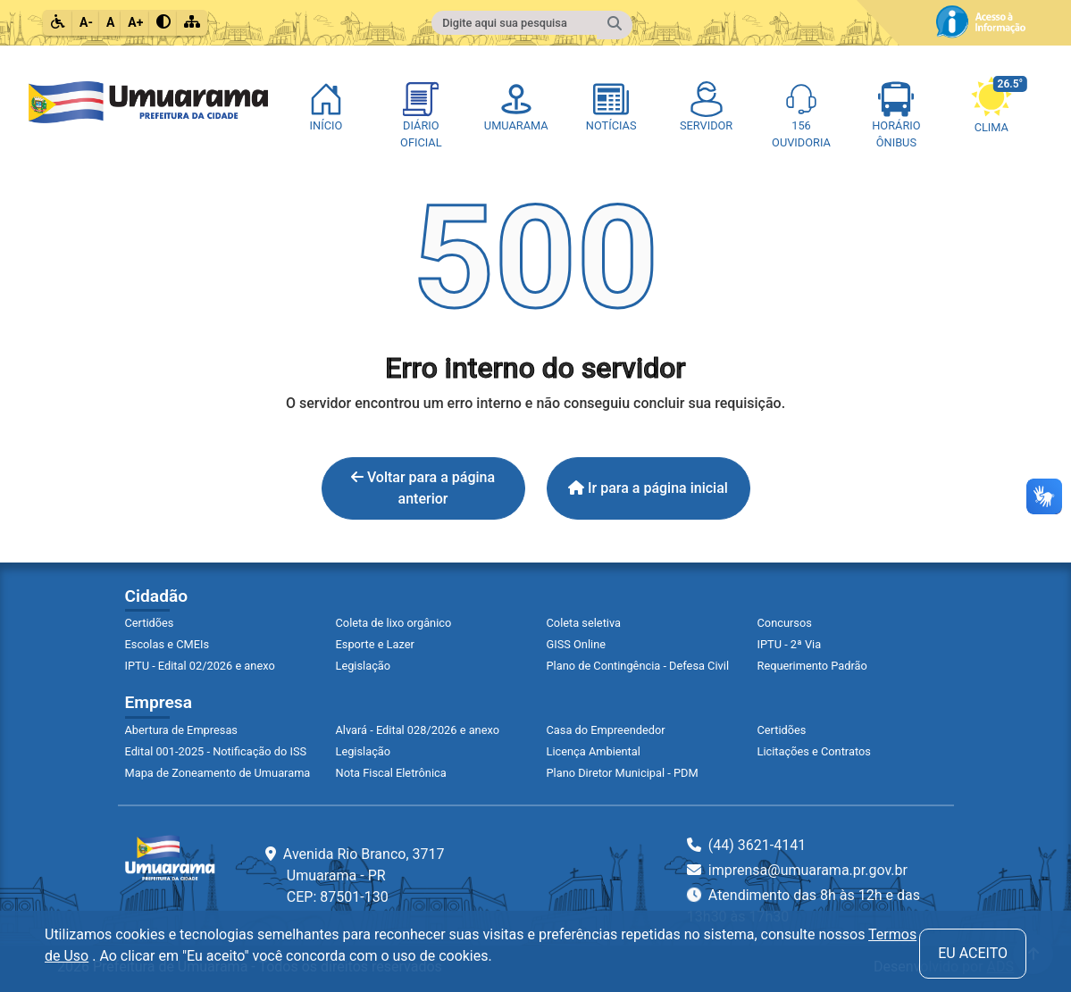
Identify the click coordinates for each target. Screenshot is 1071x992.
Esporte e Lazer (375, 644)
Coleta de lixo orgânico (394, 622)
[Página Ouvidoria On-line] (801, 116)
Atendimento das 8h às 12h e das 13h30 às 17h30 (803, 905)
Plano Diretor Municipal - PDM (623, 772)
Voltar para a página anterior (423, 488)
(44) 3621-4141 (746, 845)
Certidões (149, 622)
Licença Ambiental (593, 751)
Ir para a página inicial (648, 487)
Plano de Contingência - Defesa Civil (638, 665)
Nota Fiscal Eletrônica (391, 772)
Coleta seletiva (584, 622)
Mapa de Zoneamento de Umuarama (218, 772)
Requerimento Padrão (812, 665)
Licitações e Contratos (814, 751)
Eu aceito (973, 953)
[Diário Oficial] (420, 116)
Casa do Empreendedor (606, 730)
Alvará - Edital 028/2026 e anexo (417, 730)
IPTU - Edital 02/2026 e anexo (200, 665)
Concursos (784, 622)
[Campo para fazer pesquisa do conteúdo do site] (514, 23)
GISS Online (577, 644)
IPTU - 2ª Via (789, 644)
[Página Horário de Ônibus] (896, 116)
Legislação (363, 665)
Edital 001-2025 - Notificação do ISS (216, 751)
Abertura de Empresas (181, 730)
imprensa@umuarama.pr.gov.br (797, 870)
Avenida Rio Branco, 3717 (355, 875)
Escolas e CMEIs (167, 644)
